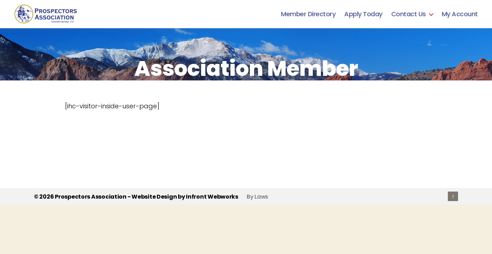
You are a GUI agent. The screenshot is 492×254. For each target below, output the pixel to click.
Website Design (154, 197)
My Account (460, 14)
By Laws (257, 197)
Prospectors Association (91, 197)
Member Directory (308, 14)
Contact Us (408, 14)
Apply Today (363, 14)
